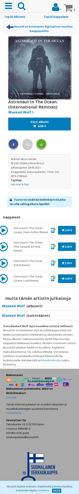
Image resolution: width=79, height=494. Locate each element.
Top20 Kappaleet (56, 17)
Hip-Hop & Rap (20, 184)
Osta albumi (39, 124)
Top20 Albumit (14, 17)
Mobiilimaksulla (50, 360)
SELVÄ (56, 490)
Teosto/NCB (13, 413)
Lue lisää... (12, 397)
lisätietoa (43, 490)
